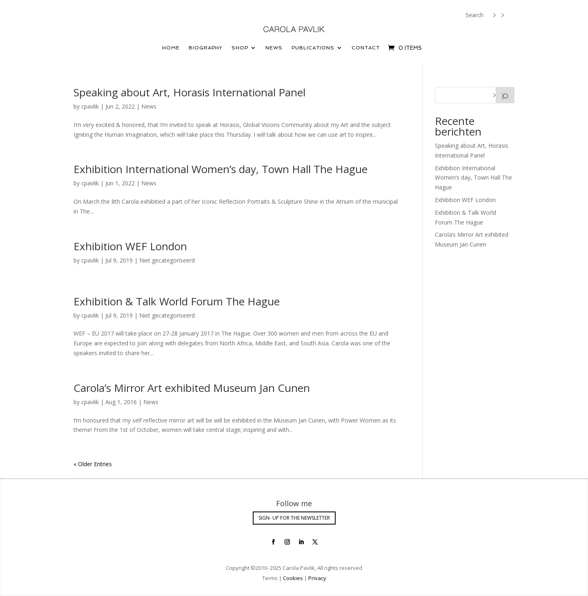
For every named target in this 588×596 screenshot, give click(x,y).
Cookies (293, 578)
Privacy (316, 578)
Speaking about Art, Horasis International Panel (189, 92)
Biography (206, 48)
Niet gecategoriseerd (167, 260)
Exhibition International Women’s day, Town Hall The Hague (221, 169)
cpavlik (90, 106)
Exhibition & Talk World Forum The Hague (177, 301)
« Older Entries (93, 464)
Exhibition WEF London (130, 246)
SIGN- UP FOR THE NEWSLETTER (294, 517)
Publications (313, 48)
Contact (366, 48)
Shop (240, 48)
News (274, 48)
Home (171, 48)
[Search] (505, 95)
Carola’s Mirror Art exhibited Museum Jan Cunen (192, 387)
